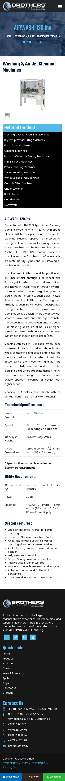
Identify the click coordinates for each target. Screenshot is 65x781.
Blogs (6, 683)
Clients (7, 668)
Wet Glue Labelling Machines (21, 178)
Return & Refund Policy (33, 762)
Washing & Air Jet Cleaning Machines (36, 36)
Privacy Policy (10, 762)
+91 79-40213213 (17, 740)
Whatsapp (54, 776)
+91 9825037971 (17, 724)
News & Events (11, 673)
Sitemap (8, 693)
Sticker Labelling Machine (19, 172)
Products (8, 663)
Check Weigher (13, 188)
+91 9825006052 (17, 735)
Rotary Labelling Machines (20, 167)
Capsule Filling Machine (18, 183)
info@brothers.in (18, 746)
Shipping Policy (11, 767)
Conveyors (10, 205)
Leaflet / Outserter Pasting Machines (26, 156)
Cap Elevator (12, 199)
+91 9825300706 (17, 729)
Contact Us (9, 688)
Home (8, 36)
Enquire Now (11, 776)
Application (9, 678)
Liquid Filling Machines (17, 145)
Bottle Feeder (12, 194)
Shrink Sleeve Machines (18, 161)
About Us (8, 658)
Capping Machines (15, 151)
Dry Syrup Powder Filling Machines (24, 140)
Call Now (32, 776)
